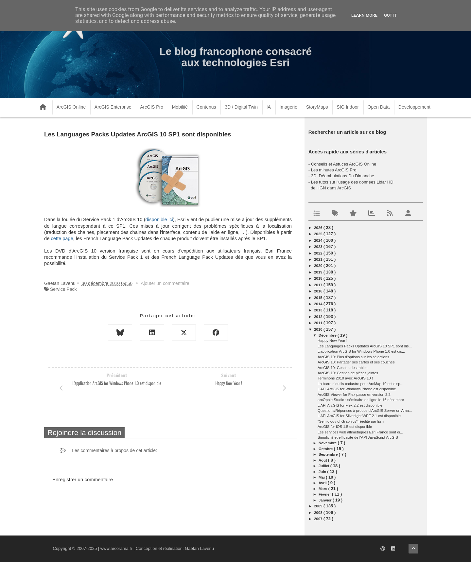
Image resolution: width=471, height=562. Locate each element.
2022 (318, 253)
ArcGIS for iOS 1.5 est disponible (345, 427)
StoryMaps (317, 107)
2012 (318, 317)
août (323, 460)
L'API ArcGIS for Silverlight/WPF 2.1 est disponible (359, 416)
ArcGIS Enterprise (113, 107)
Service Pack (63, 289)
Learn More (364, 15)
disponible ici (159, 219)
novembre (328, 443)
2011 (318, 323)
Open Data (379, 107)
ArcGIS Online (71, 107)
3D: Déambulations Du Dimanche (342, 175)
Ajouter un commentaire (165, 283)
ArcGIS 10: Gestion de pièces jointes (348, 373)
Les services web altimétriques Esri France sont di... (360, 432)
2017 (318, 285)
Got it (390, 15)
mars (323, 489)
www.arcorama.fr (116, 548)
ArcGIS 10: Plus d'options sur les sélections (353, 357)
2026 (318, 228)
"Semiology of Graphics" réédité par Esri (351, 421)
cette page (62, 238)
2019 (318, 272)
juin (323, 472)
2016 (318, 291)
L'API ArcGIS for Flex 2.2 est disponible (350, 405)
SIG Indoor (348, 107)
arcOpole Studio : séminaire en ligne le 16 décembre (361, 400)
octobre (326, 449)
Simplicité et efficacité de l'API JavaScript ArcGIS (358, 437)
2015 (318, 298)
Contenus (206, 107)
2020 (318, 266)
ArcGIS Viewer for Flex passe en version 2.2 (354, 394)
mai (322, 477)
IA (269, 107)
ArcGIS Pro (151, 107)
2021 (318, 259)
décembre (328, 335)
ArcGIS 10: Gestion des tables (342, 368)
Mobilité (180, 107)
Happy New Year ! (332, 340)
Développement (414, 107)
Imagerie (288, 107)
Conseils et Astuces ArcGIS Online (343, 164)
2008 (318, 513)
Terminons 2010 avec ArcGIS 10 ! (345, 378)
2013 (318, 310)
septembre (329, 454)
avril (323, 483)
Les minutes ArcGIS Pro (334, 169)
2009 (318, 506)
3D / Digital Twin (241, 107)
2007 (318, 519)
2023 (318, 247)
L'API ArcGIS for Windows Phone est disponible (357, 389)
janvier (326, 500)
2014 (318, 304)
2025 (318, 234)
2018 (318, 278)
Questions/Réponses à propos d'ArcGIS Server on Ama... (365, 411)
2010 (318, 329)
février (325, 494)
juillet (324, 466)
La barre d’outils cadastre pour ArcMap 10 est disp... (360, 384)
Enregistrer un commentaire (82, 479)
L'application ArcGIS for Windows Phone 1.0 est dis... (361, 351)
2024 (318, 240)
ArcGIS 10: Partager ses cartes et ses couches (356, 362)
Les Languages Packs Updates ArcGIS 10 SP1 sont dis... (365, 346)
